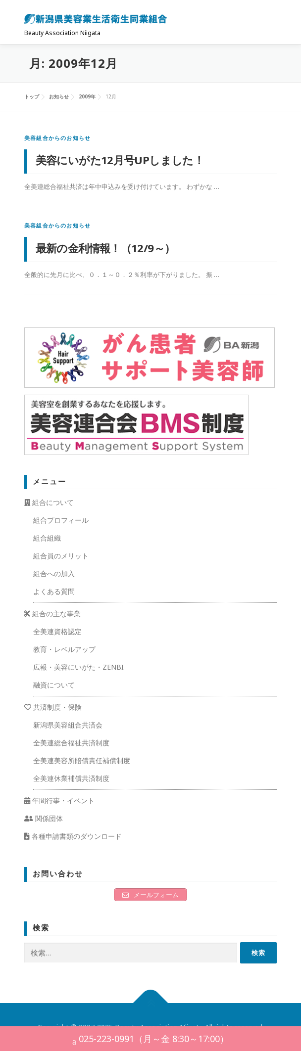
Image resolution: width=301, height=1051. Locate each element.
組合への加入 (54, 573)
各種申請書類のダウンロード (73, 836)
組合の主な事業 (52, 613)
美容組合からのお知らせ (57, 137)
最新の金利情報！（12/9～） (105, 247)
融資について (54, 684)
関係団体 (43, 818)
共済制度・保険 (53, 707)
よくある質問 (54, 591)
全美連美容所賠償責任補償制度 (81, 760)
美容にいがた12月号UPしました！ (120, 159)
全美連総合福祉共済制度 (71, 742)
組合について (49, 502)
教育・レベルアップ (64, 649)
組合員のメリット (61, 555)
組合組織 (47, 538)
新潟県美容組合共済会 (67, 725)
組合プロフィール (61, 520)
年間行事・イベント (59, 800)
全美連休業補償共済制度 (71, 778)
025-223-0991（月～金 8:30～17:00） (150, 1040)
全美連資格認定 (57, 631)
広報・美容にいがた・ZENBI (78, 667)
